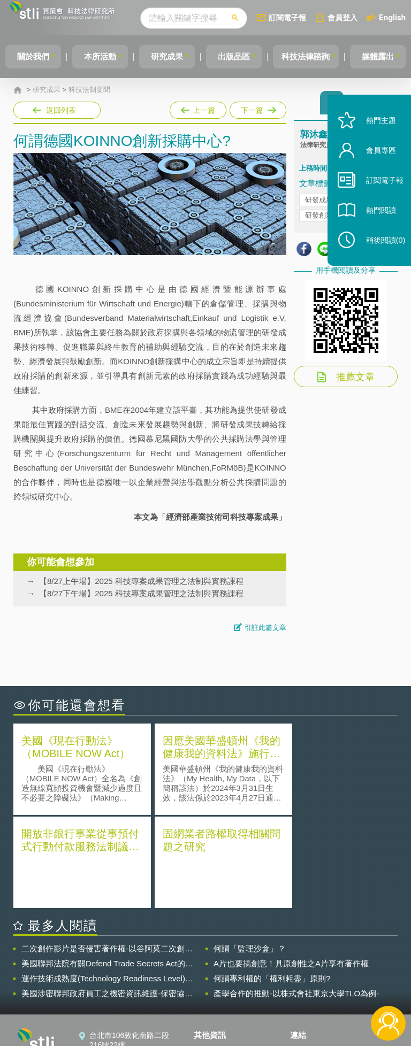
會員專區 (375, 165)
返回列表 (61, 110)
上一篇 (198, 108)
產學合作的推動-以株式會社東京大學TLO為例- (296, 899)
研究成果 (175, 56)
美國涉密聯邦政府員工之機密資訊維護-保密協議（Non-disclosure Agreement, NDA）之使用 (107, 899)
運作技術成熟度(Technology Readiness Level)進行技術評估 (107, 884)
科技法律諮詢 (320, 56)
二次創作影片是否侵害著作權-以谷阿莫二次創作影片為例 (107, 854)
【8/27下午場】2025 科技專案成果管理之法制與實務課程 (141, 593)
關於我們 (35, 56)
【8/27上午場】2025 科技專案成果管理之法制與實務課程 (141, 581)
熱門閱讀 (375, 224)
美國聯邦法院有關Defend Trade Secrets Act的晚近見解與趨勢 (107, 869)
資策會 (307, 957)
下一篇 (257, 108)
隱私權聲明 (219, 957)
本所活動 (105, 56)
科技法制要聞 (89, 90)
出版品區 (245, 56)
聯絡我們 (215, 987)
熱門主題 (375, 135)
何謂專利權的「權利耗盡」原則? (272, 884)
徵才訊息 (215, 972)
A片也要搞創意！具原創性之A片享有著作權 (291, 869)
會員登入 (362, 17)
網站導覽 (215, 1002)
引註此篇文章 (265, 628)
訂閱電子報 (307, 17)
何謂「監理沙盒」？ (250, 854)
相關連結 (350, 957)
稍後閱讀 (379, 254)
